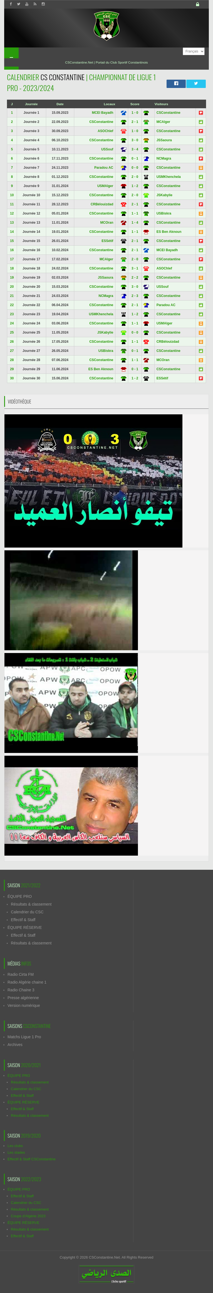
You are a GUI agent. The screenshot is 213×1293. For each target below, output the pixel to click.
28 (12, 360)
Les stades (16, 1152)
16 (12, 250)
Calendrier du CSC (27, 912)
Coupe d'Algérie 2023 (28, 1216)
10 (12, 195)
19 (12, 277)
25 (12, 332)
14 (12, 232)
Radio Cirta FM (21, 974)
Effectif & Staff (23, 920)
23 (12, 314)
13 (12, 223)
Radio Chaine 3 (21, 990)
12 (12, 213)
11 (12, 204)
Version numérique (24, 1005)
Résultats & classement (31, 904)
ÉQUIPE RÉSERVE (25, 927)
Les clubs (15, 1146)
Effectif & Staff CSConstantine (32, 1159)
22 (12, 305)
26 (12, 342)
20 (12, 287)
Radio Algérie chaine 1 (27, 982)
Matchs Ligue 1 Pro (24, 1037)
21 (12, 296)
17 (12, 259)
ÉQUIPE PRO (20, 896)
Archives (15, 1044)
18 (12, 268)
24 (12, 323)
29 (12, 369)
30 (12, 378)
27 (12, 351)
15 (12, 241)
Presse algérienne (23, 997)
